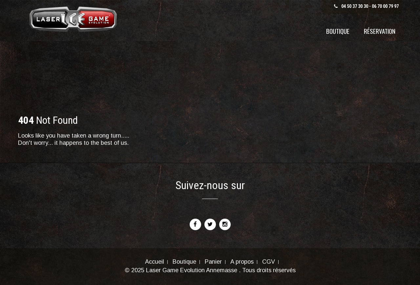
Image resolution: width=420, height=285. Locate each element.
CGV (268, 262)
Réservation (379, 30)
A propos (242, 262)
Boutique (337, 30)
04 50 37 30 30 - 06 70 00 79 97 (370, 6)
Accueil (154, 262)
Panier (213, 262)
